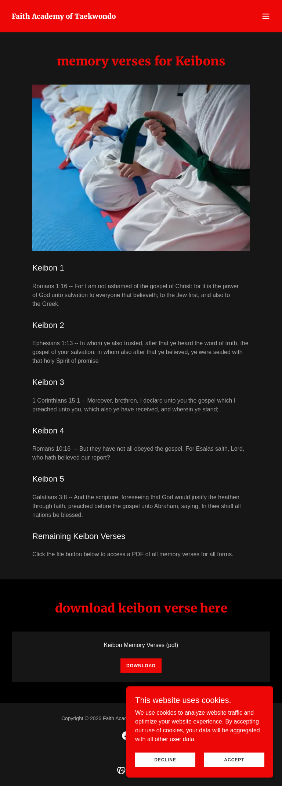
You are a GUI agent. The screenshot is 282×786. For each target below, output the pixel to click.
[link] (64, 17)
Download (141, 665)
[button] (265, 16)
